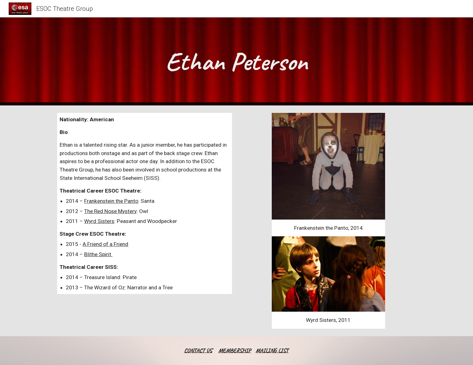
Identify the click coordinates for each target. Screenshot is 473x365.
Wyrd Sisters (99, 221)
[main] (236, 61)
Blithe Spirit (98, 254)
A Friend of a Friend (105, 244)
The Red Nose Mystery (110, 211)
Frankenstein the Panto (111, 201)
